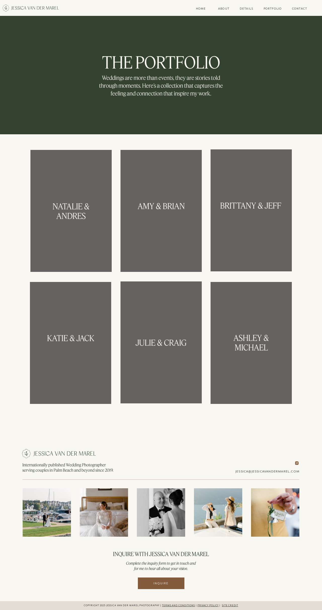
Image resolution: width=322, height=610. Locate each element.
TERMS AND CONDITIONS (178, 605)
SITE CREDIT (230, 605)
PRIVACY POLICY (208, 605)
